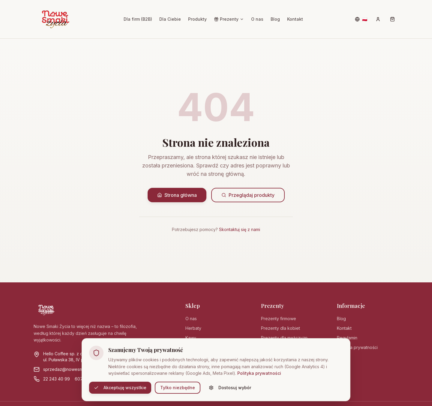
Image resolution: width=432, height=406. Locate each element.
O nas (257, 19)
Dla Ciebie (170, 19)
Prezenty (229, 19)
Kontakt (295, 19)
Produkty (197, 19)
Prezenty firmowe (278, 318)
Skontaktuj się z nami (239, 229)
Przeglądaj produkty (247, 195)
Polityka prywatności (259, 373)
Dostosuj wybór (230, 387)
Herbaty (193, 328)
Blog (275, 19)
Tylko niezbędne (177, 387)
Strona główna (177, 195)
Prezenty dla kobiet (280, 328)
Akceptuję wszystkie (120, 387)
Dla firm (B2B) (138, 19)
